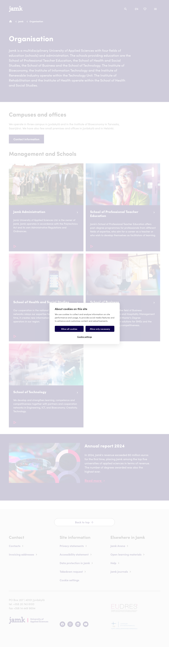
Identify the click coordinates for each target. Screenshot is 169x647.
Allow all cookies (69, 328)
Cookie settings (84, 336)
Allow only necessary (100, 328)
